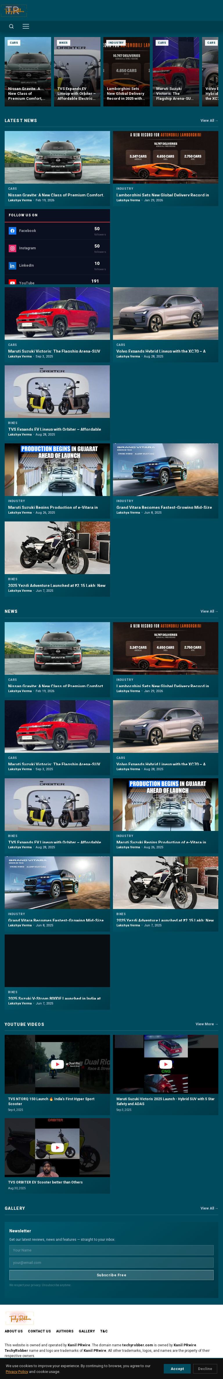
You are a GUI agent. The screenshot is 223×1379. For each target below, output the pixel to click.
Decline (205, 1369)
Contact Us (39, 1331)
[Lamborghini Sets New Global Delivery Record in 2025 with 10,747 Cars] (126, 71)
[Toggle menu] (26, 26)
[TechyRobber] (13, 10)
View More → (207, 1024)
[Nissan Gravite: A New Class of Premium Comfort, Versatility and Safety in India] (28, 71)
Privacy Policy (17, 1371)
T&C (104, 1331)
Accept (177, 1369)
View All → (209, 121)
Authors (64, 1331)
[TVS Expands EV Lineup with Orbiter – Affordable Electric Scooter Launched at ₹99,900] (77, 71)
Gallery (87, 1331)
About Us (14, 1331)
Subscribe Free (111, 1275)
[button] (57, 1075)
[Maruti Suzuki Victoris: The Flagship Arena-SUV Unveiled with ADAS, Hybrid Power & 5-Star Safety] (176, 71)
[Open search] (11, 26)
